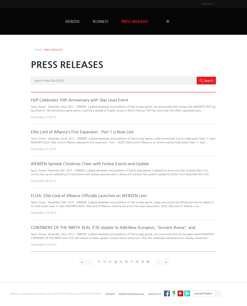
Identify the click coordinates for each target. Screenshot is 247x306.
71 (99, 261)
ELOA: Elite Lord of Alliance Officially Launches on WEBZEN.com (89, 195)
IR (167, 21)
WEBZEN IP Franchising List (131, 293)
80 (147, 261)
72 (104, 261)
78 (137, 261)
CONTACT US (154, 293)
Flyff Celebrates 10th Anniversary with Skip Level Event (79, 100)
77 (131, 261)
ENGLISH (207, 4)
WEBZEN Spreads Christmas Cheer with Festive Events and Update (90, 164)
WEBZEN (46, 20)
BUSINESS (100, 21)
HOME (38, 49)
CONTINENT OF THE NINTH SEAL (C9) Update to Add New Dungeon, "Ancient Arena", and (113, 227)
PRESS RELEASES (134, 21)
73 (110, 261)
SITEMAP (110, 293)
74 (115, 261)
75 (120, 261)
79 (142, 261)
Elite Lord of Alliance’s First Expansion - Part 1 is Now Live (82, 132)
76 (126, 261)
